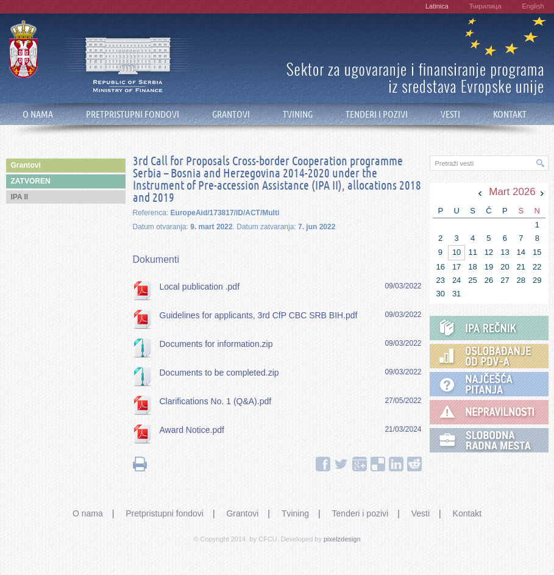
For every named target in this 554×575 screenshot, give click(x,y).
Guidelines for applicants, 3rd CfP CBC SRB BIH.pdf (259, 315)
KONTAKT (510, 114)
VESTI (450, 114)
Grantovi (242, 513)
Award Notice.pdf (192, 430)
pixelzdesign (342, 539)
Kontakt (467, 513)
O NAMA (38, 114)
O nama (88, 513)
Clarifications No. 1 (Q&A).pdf (216, 401)
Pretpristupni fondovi (165, 513)
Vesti (420, 513)
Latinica (437, 6)
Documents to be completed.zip (219, 372)
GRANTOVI (231, 114)
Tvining (295, 513)
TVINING (298, 114)
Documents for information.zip (216, 344)
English (533, 6)
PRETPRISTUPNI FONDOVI (132, 114)
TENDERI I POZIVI (377, 114)
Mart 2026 (512, 192)
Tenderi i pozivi (360, 513)
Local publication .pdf (200, 286)
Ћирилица (485, 6)
